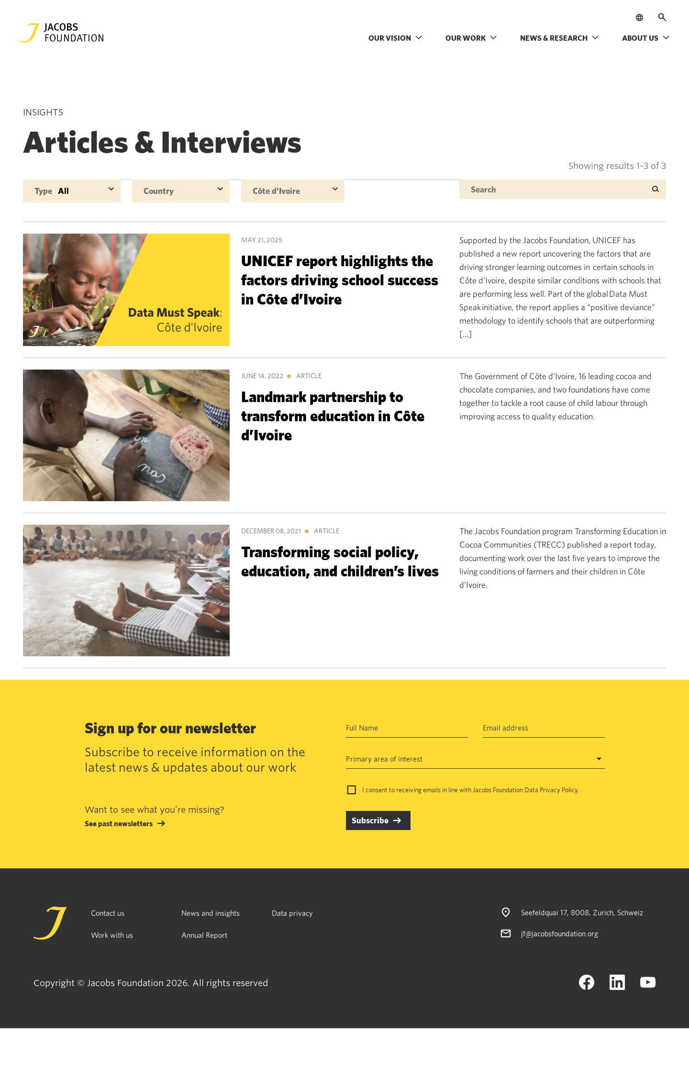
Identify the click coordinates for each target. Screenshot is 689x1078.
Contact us (107, 913)
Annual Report (204, 935)
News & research (559, 38)
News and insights (210, 913)
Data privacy (292, 913)
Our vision (395, 38)
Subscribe (370, 820)
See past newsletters (119, 823)
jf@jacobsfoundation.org (559, 933)
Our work (471, 38)
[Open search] (662, 17)
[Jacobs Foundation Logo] (61, 33)
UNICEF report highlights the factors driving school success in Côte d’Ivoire (339, 279)
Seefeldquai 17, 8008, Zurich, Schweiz (582, 912)
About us (646, 38)
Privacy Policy (559, 790)
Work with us (112, 935)
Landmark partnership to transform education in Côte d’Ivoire (332, 415)
